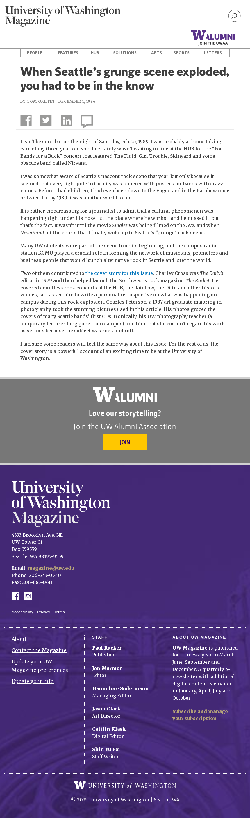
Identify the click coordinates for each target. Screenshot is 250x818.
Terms (59, 612)
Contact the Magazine (39, 650)
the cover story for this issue (119, 273)
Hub (95, 52)
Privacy (43, 612)
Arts (156, 52)
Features (68, 52)
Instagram (30, 595)
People (34, 52)
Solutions (125, 52)
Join (125, 442)
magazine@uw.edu (51, 568)
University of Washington (125, 785)
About (19, 639)
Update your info (33, 681)
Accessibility (22, 612)
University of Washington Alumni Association (125, 394)
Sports (182, 52)
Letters (213, 52)
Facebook (18, 595)
